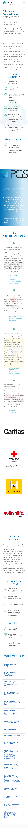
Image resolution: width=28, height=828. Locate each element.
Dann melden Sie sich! (11, 38)
